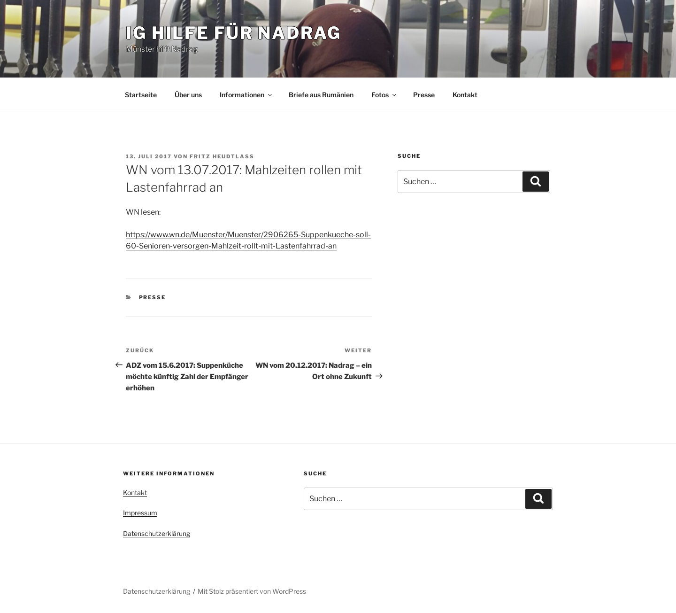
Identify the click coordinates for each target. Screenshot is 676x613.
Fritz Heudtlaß (222, 156)
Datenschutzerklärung (156, 533)
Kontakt (465, 95)
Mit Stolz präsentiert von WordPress (252, 591)
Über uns (188, 95)
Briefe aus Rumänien (321, 95)
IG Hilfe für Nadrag (233, 33)
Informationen (246, 95)
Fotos (384, 95)
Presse (424, 95)
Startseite (141, 95)
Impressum (140, 513)
